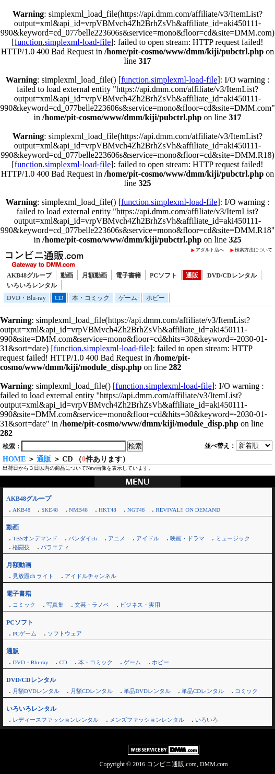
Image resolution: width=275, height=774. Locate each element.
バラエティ (55, 547)
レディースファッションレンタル (56, 720)
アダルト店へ (210, 249)
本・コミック (91, 298)
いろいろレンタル (32, 285)
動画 (67, 275)
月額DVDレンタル (36, 691)
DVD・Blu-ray (26, 298)
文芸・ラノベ (92, 605)
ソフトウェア (64, 633)
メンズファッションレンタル (147, 720)
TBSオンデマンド (35, 538)
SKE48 (49, 509)
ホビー (155, 298)
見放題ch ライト (33, 576)
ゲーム (127, 298)
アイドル (147, 538)
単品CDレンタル (203, 691)
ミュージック (233, 538)
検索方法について (253, 249)
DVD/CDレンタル (232, 275)
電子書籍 (128, 275)
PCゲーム (25, 633)
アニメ (116, 538)
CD (59, 298)
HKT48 (107, 509)
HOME (14, 459)
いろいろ (206, 720)
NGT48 (136, 509)
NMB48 (78, 509)
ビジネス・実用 (140, 605)
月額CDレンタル (91, 691)
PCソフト (163, 275)
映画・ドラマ (187, 538)
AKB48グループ (29, 275)
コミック (24, 605)
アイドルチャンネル (90, 576)
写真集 (55, 605)
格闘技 (21, 547)
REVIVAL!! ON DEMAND (188, 509)
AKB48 (21, 509)
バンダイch (82, 538)
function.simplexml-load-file (63, 42)
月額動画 (94, 275)
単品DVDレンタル (147, 691)
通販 (192, 275)
